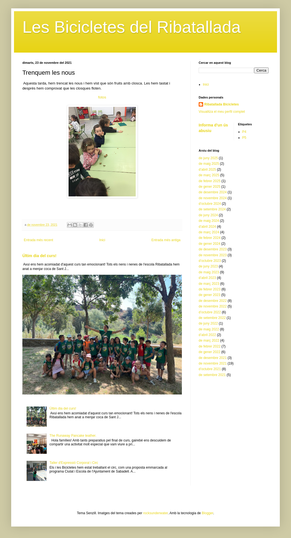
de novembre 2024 (213, 198)
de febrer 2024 (209, 238)
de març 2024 (209, 232)
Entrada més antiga (165, 240)
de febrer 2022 (209, 346)
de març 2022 (209, 340)
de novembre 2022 (213, 306)
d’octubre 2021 (210, 369)
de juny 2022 (208, 323)
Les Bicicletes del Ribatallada (131, 27)
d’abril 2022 (207, 335)
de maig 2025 (209, 164)
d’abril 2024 (207, 227)
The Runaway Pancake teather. (73, 436)
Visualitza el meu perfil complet (222, 112)
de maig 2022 (209, 329)
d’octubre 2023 (210, 261)
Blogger (207, 513)
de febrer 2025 (209, 181)
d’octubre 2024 (210, 204)
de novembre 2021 (213, 363)
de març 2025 (209, 175)
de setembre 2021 (212, 375)
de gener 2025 (209, 187)
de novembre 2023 (213, 255)
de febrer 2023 (209, 289)
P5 (244, 138)
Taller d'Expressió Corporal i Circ (74, 463)
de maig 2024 (209, 221)
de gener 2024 (209, 244)
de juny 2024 (208, 215)
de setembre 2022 (212, 318)
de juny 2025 (208, 158)
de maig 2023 (209, 272)
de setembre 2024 (212, 209)
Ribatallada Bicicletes (221, 104)
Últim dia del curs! (39, 255)
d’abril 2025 (207, 169)
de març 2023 (209, 284)
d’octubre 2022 (210, 312)
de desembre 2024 (213, 192)
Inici (102, 240)
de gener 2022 (209, 352)
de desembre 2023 (213, 249)
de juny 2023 (208, 266)
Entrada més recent (38, 240)
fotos (102, 97)
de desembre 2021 (213, 358)
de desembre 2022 (213, 301)
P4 (244, 132)
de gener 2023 (209, 295)
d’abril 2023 (207, 278)
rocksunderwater (155, 513)
